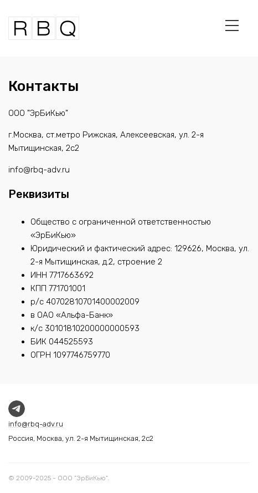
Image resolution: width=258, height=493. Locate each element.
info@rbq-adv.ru (35, 424)
